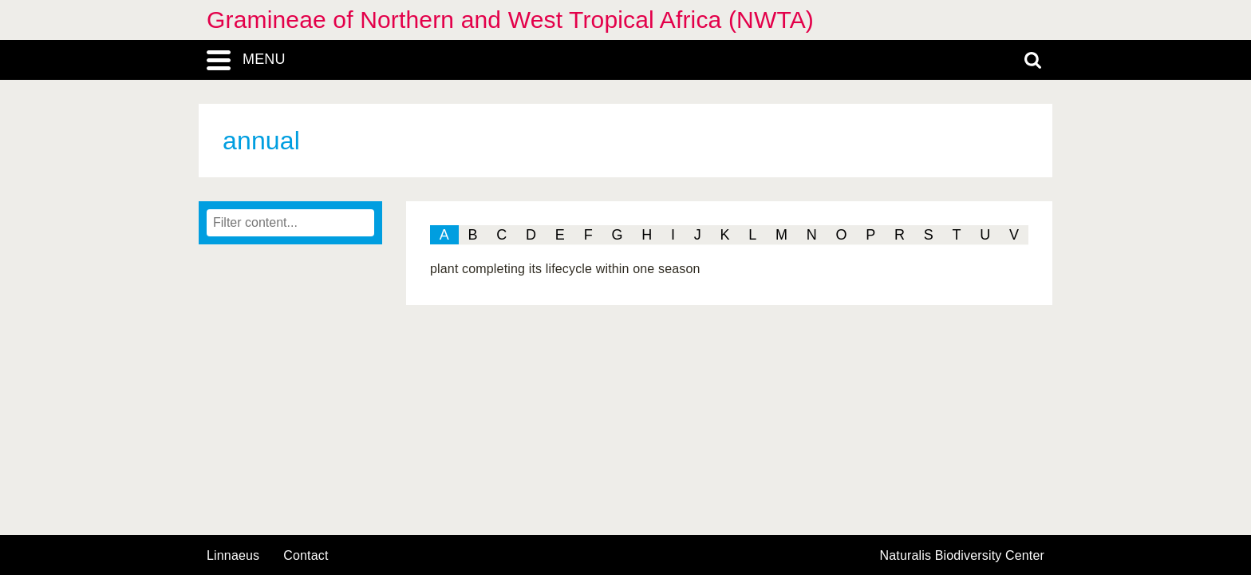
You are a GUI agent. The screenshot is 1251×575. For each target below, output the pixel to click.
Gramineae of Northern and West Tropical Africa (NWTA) (510, 19)
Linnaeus (233, 555)
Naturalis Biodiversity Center (962, 555)
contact (305, 555)
